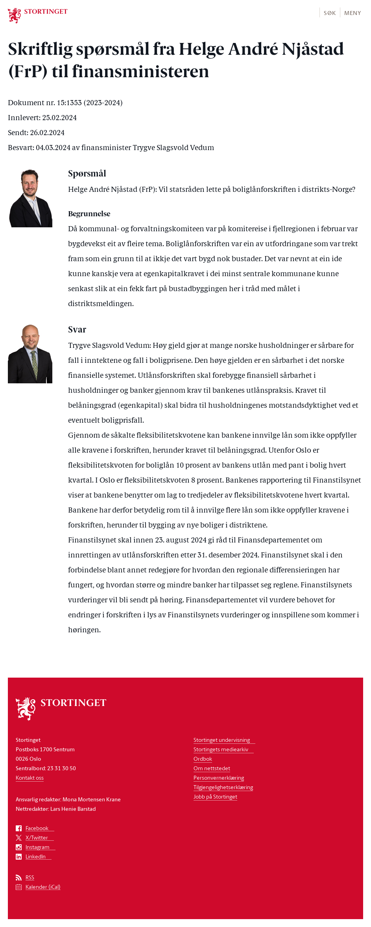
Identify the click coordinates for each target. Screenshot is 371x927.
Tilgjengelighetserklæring (223, 787)
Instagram (38, 847)
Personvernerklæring (219, 777)
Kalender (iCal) (43, 887)
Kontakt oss (30, 777)
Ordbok (203, 758)
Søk (330, 13)
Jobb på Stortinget (215, 796)
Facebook (37, 828)
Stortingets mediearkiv (221, 749)
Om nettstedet (212, 768)
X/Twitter (37, 838)
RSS (30, 878)
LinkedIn (36, 857)
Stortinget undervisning (222, 739)
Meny (352, 13)
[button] (329, 12)
